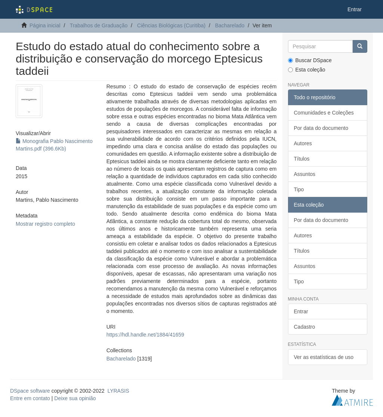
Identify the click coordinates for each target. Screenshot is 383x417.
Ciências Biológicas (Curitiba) (171, 25)
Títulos (302, 159)
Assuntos (305, 174)
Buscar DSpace (310, 60)
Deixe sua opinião (75, 398)
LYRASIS (118, 391)
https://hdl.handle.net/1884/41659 (145, 335)
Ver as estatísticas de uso (324, 357)
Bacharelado (230, 25)
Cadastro (304, 327)
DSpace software (30, 391)
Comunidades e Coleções (324, 113)
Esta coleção (306, 70)
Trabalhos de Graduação (99, 25)
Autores (303, 143)
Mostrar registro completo (45, 224)
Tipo (299, 189)
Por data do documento (321, 128)
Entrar (301, 311)
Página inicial (45, 25)
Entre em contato (30, 398)
